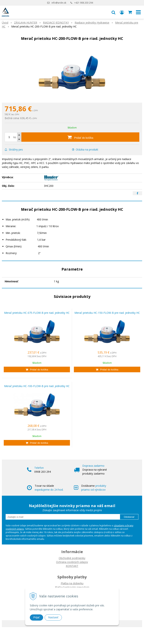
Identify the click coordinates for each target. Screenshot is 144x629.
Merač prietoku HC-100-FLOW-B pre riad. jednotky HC (37, 386)
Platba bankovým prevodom (72, 587)
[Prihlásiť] (122, 12)
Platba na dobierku (72, 583)
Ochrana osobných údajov (72, 562)
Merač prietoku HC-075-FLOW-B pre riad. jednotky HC (37, 312)
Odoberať (129, 517)
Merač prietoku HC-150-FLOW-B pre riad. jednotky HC (107, 312)
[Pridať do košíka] (80, 137)
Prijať (36, 617)
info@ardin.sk (59, 2)
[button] (113, 12)
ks (15, 137)
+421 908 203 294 (83, 2)
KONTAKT (72, 566)
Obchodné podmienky (72, 558)
